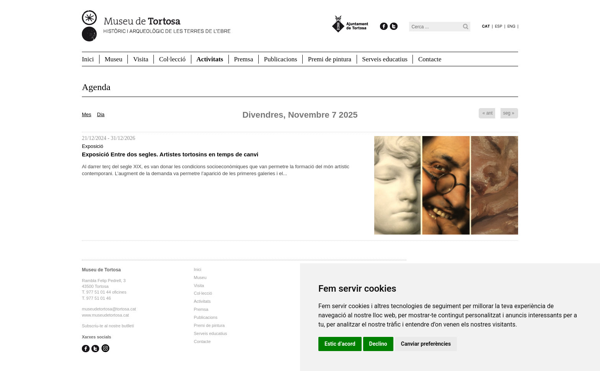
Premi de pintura (329, 59)
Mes (86, 114)
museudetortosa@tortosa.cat (109, 309)
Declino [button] (378, 344)
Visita (140, 59)
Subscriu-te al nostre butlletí (108, 325)
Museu (113, 59)
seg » (508, 113)
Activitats (209, 59)
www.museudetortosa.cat (105, 315)
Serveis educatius (385, 59)
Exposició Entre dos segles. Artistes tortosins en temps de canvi (170, 154)
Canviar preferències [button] (426, 344)
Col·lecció (172, 59)
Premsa (243, 59)
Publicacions (280, 59)
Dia (101, 114)
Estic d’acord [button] (339, 344)
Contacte (429, 59)
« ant (488, 113)
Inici (88, 59)
